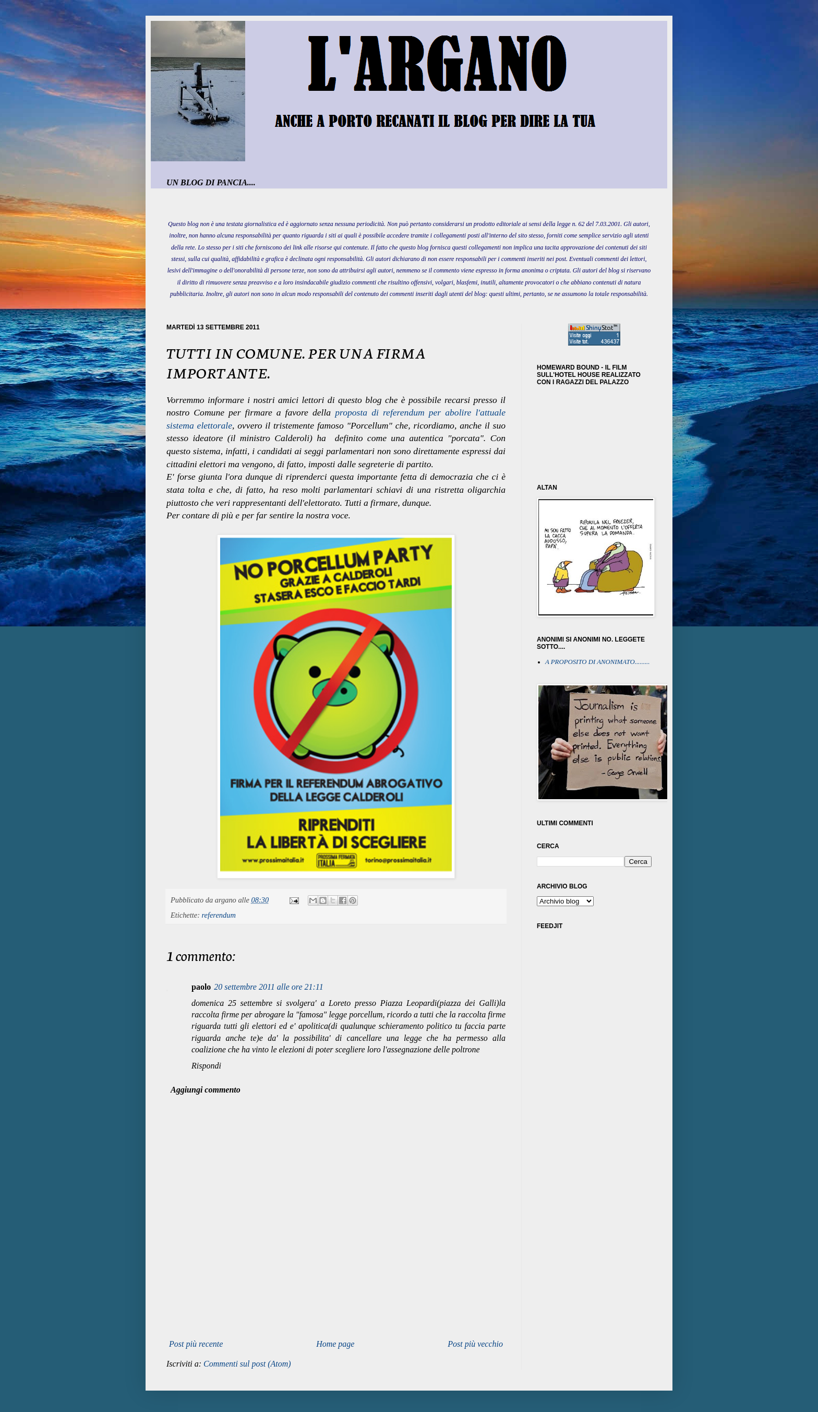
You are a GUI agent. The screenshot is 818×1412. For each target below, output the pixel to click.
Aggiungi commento (205, 1089)
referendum (219, 915)
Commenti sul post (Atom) (247, 1363)
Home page (335, 1343)
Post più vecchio (475, 1343)
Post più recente (196, 1343)
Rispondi (206, 1065)
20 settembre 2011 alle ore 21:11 (268, 986)
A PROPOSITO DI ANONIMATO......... (597, 662)
